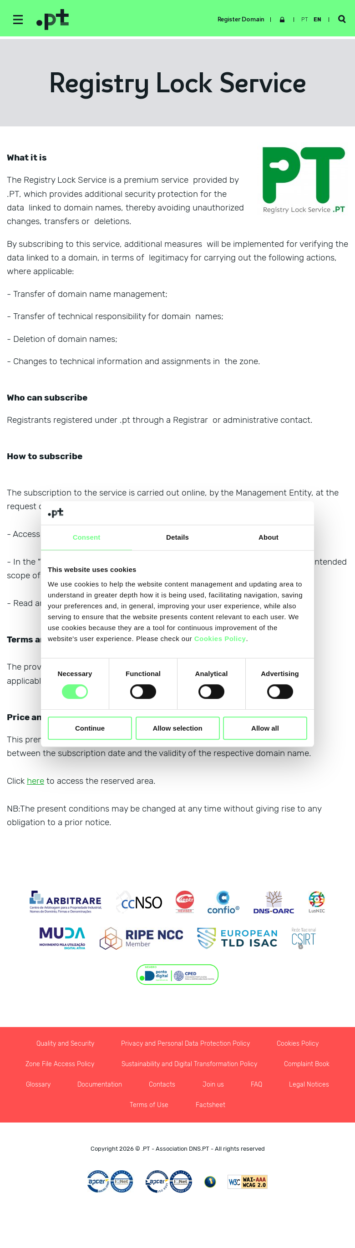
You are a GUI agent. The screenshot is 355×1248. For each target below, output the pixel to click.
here (35, 781)
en (317, 19)
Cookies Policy (220, 638)
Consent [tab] (87, 537)
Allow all (265, 728)
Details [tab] (177, 537)
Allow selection (177, 728)
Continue (90, 728)
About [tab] (269, 537)
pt (304, 19)
